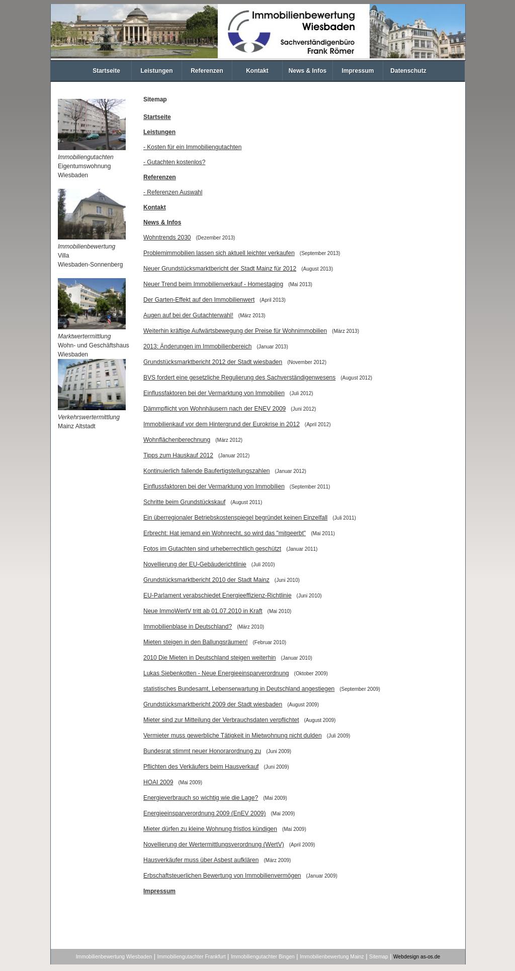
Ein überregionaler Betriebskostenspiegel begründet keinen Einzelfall (235, 517)
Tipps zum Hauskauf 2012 (178, 455)
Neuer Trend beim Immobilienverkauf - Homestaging (213, 284)
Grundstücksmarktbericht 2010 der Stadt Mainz (206, 579)
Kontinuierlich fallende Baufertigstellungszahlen (206, 470)
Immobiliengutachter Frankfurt (191, 956)
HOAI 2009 (158, 782)
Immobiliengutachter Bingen (263, 956)
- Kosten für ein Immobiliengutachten (192, 147)
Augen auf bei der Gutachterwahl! (188, 315)
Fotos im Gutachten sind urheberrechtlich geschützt (212, 548)
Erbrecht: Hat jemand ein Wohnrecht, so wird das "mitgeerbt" (224, 533)
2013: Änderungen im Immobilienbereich (197, 346)
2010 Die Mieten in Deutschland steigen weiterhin (209, 657)
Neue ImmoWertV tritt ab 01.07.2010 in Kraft (203, 611)
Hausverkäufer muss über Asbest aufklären (201, 860)
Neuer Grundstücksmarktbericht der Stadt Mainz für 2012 (219, 268)
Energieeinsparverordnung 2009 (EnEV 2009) (204, 813)
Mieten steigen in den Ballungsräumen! (195, 642)
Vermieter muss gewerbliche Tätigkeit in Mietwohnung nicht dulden (232, 735)
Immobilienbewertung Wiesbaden (114, 956)
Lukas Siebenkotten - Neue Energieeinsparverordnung (216, 673)
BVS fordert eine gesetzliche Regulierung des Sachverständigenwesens (239, 377)
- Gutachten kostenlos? (174, 162)
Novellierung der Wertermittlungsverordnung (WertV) (213, 844)
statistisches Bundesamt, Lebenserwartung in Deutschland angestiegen (238, 688)
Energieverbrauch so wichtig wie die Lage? (200, 797)
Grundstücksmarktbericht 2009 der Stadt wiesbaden (212, 704)
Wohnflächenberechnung (176, 439)
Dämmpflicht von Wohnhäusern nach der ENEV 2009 (214, 408)
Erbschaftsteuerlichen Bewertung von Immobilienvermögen (222, 875)
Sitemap (378, 956)
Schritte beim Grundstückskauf (184, 502)
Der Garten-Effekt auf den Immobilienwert (198, 299)
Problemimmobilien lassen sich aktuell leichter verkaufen (219, 253)
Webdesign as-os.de (416, 956)
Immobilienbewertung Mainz (332, 956)
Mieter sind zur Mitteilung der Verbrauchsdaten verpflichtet (221, 719)
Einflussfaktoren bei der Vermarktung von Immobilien (214, 393)
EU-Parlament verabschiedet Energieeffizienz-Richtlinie (217, 595)
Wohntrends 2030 (167, 237)
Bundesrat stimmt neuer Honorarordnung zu (202, 751)
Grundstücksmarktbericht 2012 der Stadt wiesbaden (212, 362)
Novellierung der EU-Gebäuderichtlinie (194, 564)
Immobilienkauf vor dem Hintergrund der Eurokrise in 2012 (221, 424)
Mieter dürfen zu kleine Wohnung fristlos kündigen (210, 828)
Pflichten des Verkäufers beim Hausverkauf (201, 766)
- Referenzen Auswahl (172, 192)
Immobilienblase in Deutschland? (187, 626)
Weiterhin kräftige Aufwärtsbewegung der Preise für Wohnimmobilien (235, 330)
